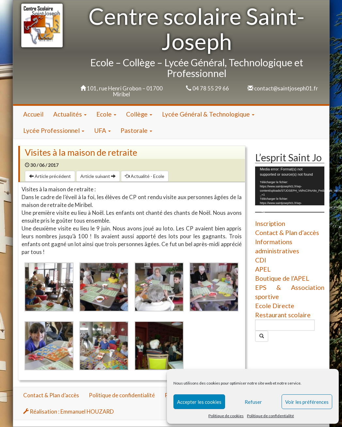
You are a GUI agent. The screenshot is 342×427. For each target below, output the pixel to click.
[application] (289, 185)
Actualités (70, 114)
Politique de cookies (226, 415)
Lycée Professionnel (53, 130)
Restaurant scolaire (283, 315)
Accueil (33, 114)
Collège (139, 114)
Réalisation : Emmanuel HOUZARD (68, 411)
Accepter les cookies (199, 402)
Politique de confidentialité (270, 415)
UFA (102, 130)
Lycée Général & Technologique (208, 114)
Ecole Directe (274, 305)
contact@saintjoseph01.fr (286, 88)
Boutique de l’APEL (282, 278)
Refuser (253, 402)
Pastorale (136, 130)
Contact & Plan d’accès (287, 232)
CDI (260, 260)
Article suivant (98, 176)
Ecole (106, 114)
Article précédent (50, 176)
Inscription (270, 223)
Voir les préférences (307, 402)
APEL (263, 269)
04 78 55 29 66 (210, 88)
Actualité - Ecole (144, 176)
